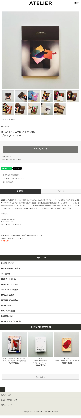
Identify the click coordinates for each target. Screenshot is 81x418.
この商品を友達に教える (10, 175)
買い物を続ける (7, 182)
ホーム (4, 119)
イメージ (60, 191)
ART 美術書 (11, 119)
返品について (7, 157)
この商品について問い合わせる (12, 178)
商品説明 (20, 191)
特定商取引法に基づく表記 (12, 159)
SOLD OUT (40, 149)
